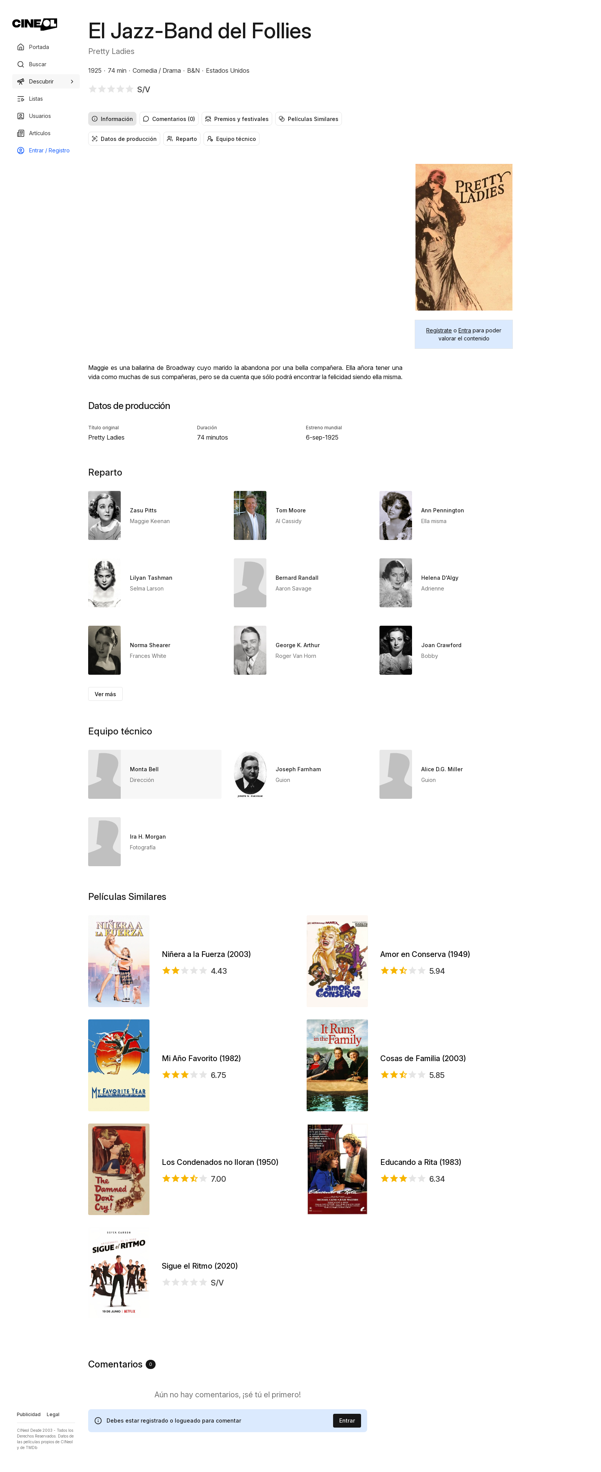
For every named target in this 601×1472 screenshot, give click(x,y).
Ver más (105, 694)
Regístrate (439, 330)
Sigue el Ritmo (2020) (200, 1266)
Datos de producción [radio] (124, 139)
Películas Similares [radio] (308, 119)
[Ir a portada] (34, 24)
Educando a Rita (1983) (420, 1162)
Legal (53, 1414)
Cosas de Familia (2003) (423, 1058)
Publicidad (29, 1414)
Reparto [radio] (182, 139)
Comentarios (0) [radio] (169, 119)
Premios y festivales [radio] (237, 119)
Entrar (347, 1420)
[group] (300, 119)
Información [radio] (112, 119)
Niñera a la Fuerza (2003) (206, 954)
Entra (464, 330)
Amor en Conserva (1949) (425, 954)
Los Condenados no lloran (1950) (220, 1162)
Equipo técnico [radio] (231, 139)
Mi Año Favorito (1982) (201, 1058)
